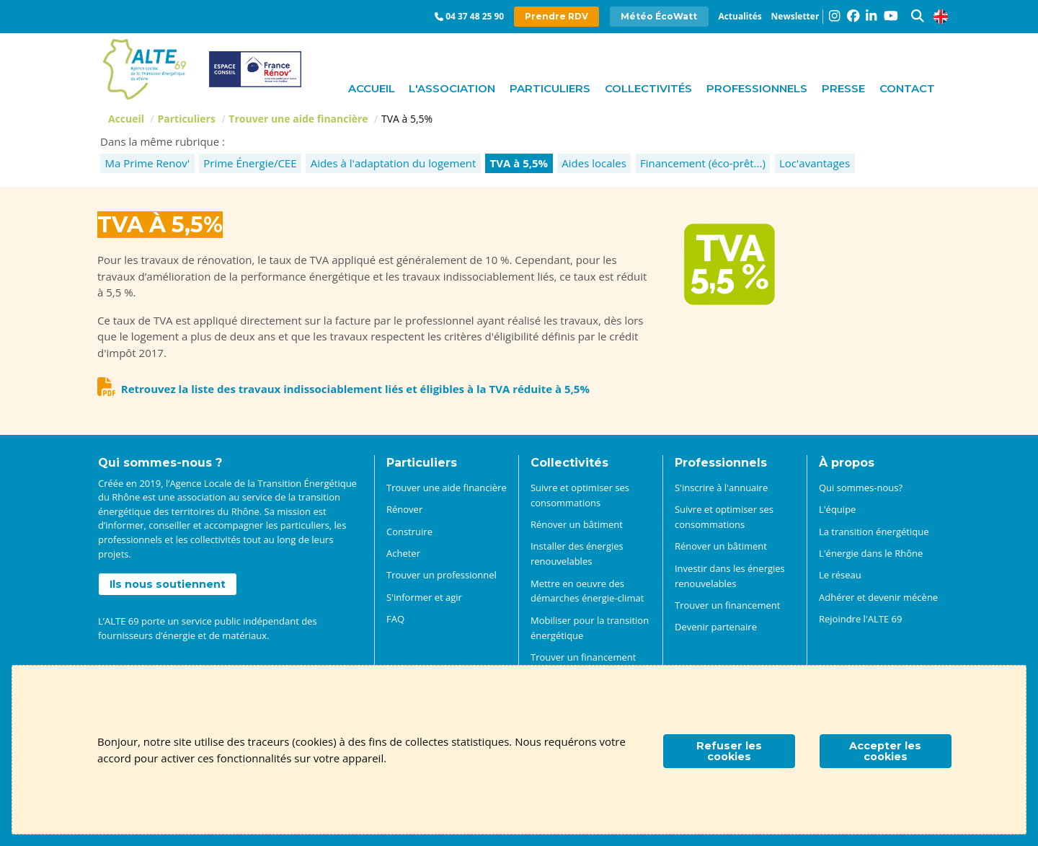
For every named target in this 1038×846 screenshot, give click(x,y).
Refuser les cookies (729, 750)
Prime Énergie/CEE (249, 163)
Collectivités (648, 88)
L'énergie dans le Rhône (871, 553)
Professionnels (756, 88)
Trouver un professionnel (441, 574)
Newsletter (795, 16)
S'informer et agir (424, 597)
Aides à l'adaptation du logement (393, 163)
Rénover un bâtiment (577, 524)
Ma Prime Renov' (147, 163)
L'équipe (837, 509)
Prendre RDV (556, 16)
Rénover (404, 509)
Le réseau (840, 574)
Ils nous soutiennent (168, 584)
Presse (843, 88)
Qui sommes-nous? (860, 487)
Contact (907, 88)
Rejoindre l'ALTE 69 (860, 618)
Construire (409, 531)
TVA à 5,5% (519, 163)
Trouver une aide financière (298, 118)
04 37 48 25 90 (474, 16)
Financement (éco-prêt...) (703, 163)
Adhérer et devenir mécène (878, 597)
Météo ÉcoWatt (659, 16)
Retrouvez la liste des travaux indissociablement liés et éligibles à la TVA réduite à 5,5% (355, 389)
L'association (452, 88)
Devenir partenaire (716, 626)
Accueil (371, 88)
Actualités (739, 16)
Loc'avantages (814, 163)
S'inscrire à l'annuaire (721, 487)
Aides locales (594, 163)
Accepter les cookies (885, 750)
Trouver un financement (727, 605)
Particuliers (550, 88)
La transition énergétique (873, 531)
